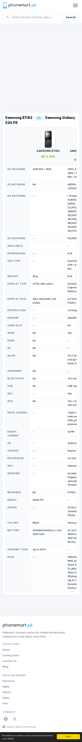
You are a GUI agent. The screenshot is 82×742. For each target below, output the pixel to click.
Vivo (5, 703)
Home (6, 649)
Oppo (5, 697)
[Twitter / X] (14, 718)
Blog (5, 666)
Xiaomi (6, 692)
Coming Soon (10, 655)
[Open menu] (75, 5)
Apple (5, 686)
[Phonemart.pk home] (19, 5)
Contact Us (9, 660)
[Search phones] (36, 17)
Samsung (8, 680)
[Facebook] (5, 718)
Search (71, 17)
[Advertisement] (41, 66)
